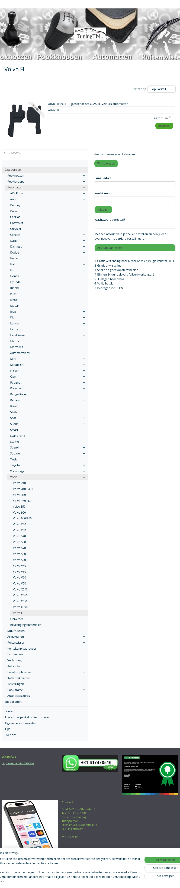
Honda (47, 275)
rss (82, 881)
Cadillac (15, 216)
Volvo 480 (19, 494)
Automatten (46, 186)
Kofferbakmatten (46, 677)
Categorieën (45, 169)
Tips (45, 728)
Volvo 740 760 (22, 500)
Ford (47, 269)
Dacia (47, 240)
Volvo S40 (19, 535)
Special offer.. (13, 701)
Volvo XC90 (20, 606)
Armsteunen (46, 636)
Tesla (13, 458)
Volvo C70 (19, 529)
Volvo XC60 (20, 594)
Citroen (47, 234)
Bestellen (164, 125)
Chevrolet (47, 222)
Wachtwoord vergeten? (110, 219)
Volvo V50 (19, 571)
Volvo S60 (19, 541)
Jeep (47, 311)
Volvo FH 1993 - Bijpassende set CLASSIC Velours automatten (87, 103)
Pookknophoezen (46, 671)
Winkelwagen (106, 163)
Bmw (47, 210)
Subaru (47, 452)
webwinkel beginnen (96, 881)
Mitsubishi (47, 364)
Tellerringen (46, 683)
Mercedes (47, 346)
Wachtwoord (103, 192)
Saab (13, 411)
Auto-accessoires (18, 695)
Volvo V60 (19, 577)
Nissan (47, 370)
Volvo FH (19, 612)
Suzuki (47, 446)
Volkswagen (47, 470)
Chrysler (15, 228)
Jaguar (14, 305)
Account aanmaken (110, 247)
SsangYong (17, 435)
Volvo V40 (19, 565)
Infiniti (14, 287)
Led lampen (15, 653)
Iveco (13, 299)
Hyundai (47, 281)
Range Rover (18, 393)
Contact (10, 710)
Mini (47, 358)
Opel (47, 376)
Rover (14, 405)
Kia (47, 316)
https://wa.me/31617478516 (18, 762)
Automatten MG (20, 352)
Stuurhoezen (16, 630)
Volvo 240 (19, 482)
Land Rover (47, 334)
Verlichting (14, 659)
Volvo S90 (19, 559)
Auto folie (13, 665)
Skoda (47, 423)
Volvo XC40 (20, 588)
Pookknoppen (46, 181)
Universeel (17, 618)
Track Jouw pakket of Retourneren (27, 716)
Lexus (14, 328)
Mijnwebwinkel (126, 881)
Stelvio (14, 441)
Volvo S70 (19, 547)
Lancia (47, 322)
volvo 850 (19, 506)
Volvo (47, 476)
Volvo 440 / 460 (23, 488)
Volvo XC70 (20, 600)
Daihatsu (47, 246)
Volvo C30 (19, 523)
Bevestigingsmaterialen (25, 624)
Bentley (15, 204)
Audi (47, 198)
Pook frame (46, 689)
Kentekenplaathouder (21, 648)
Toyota (47, 464)
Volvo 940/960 (22, 517)
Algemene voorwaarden (20, 722)
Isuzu (13, 293)
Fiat (47, 263)
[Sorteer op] (161, 88)
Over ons (11, 734)
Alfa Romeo (47, 192)
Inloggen (103, 209)
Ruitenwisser (46, 642)
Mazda (47, 340)
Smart (14, 429)
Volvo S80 (19, 553)
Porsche (47, 387)
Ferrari (14, 257)
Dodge (47, 252)
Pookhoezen (46, 175)
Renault (47, 399)
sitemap (75, 881)
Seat (47, 417)
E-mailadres (103, 177)
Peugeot (47, 382)
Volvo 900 (19, 512)
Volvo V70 (19, 582)
